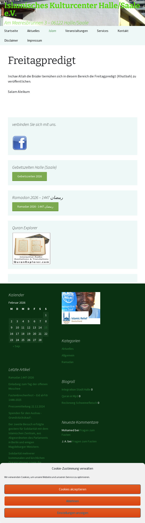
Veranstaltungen (76, 31)
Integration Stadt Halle (76, 389)
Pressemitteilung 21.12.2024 (27, 406)
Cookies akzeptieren (72, 489)
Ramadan (67, 362)
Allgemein (68, 355)
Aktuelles (33, 31)
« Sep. (17, 346)
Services (102, 31)
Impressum (34, 40)
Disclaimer (11, 40)
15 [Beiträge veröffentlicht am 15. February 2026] (45, 327)
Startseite (11, 31)
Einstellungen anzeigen (72, 513)
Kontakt (123, 31)
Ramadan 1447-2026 (21, 377)
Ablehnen (72, 501)
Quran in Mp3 (70, 396)
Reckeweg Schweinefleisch (79, 403)
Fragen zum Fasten (84, 441)
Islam (52, 31)
